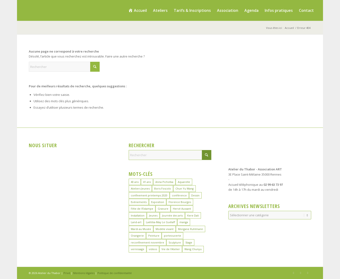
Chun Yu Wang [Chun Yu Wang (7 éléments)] (184, 188)
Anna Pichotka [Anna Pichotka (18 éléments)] (164, 182)
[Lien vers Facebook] (293, 272)
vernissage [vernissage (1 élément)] (137, 249)
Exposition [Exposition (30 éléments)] (157, 202)
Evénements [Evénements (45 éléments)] (139, 202)
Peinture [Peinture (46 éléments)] (153, 235)
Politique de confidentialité (115, 273)
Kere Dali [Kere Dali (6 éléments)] (193, 215)
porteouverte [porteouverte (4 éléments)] (172, 235)
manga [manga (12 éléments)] (183, 222)
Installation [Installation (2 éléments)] (137, 215)
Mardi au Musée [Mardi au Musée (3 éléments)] (141, 229)
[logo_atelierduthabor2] (58, 10)
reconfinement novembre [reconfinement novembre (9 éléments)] (147, 242)
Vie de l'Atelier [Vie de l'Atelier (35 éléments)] (171, 249)
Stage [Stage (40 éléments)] (188, 242)
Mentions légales (83, 273)
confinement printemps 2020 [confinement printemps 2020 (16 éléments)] (149, 195)
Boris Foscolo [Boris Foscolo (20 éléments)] (162, 188)
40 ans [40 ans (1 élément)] (135, 182)
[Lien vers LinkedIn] (307, 272)
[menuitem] (137, 10)
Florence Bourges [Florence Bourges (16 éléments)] (180, 202)
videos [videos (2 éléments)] (153, 249)
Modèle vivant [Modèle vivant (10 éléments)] (165, 229)
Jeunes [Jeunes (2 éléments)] (153, 215)
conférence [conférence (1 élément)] (179, 195)
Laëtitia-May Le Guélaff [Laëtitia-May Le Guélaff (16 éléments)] (160, 222)
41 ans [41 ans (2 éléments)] (147, 182)
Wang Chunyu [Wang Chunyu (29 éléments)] (193, 249)
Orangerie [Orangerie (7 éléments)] (137, 235)
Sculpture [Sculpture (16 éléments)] (175, 242)
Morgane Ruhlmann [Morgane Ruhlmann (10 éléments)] (190, 229)
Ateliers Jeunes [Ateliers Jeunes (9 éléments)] (140, 188)
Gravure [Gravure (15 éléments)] (163, 208)
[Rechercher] (64, 67)
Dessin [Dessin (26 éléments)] (195, 195)
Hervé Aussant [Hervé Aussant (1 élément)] (182, 208)
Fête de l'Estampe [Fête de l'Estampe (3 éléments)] (142, 208)
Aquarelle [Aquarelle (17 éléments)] (184, 182)
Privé (67, 273)
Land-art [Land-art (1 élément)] (136, 222)
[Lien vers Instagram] (300, 272)
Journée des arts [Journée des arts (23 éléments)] (172, 215)
